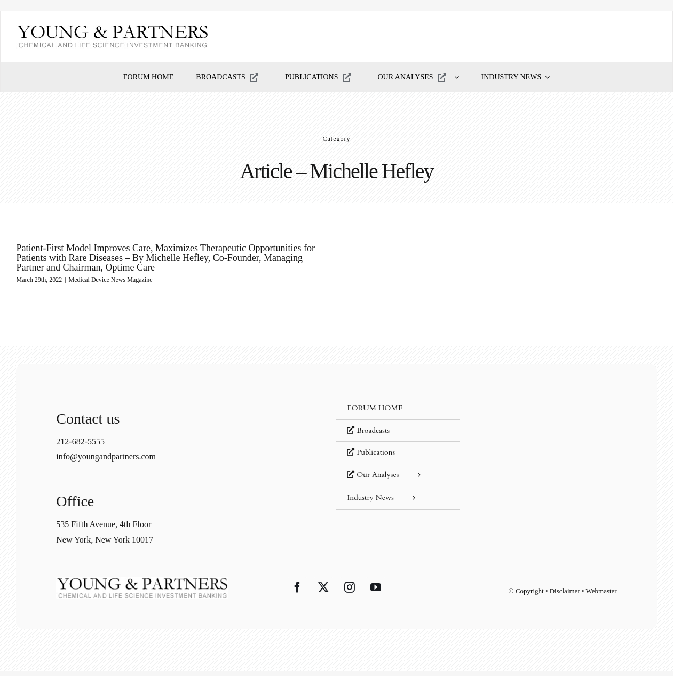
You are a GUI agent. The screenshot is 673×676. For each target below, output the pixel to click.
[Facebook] (297, 590)
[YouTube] (376, 590)
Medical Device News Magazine (111, 279)
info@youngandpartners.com (106, 459)
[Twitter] (323, 590)
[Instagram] (349, 590)
